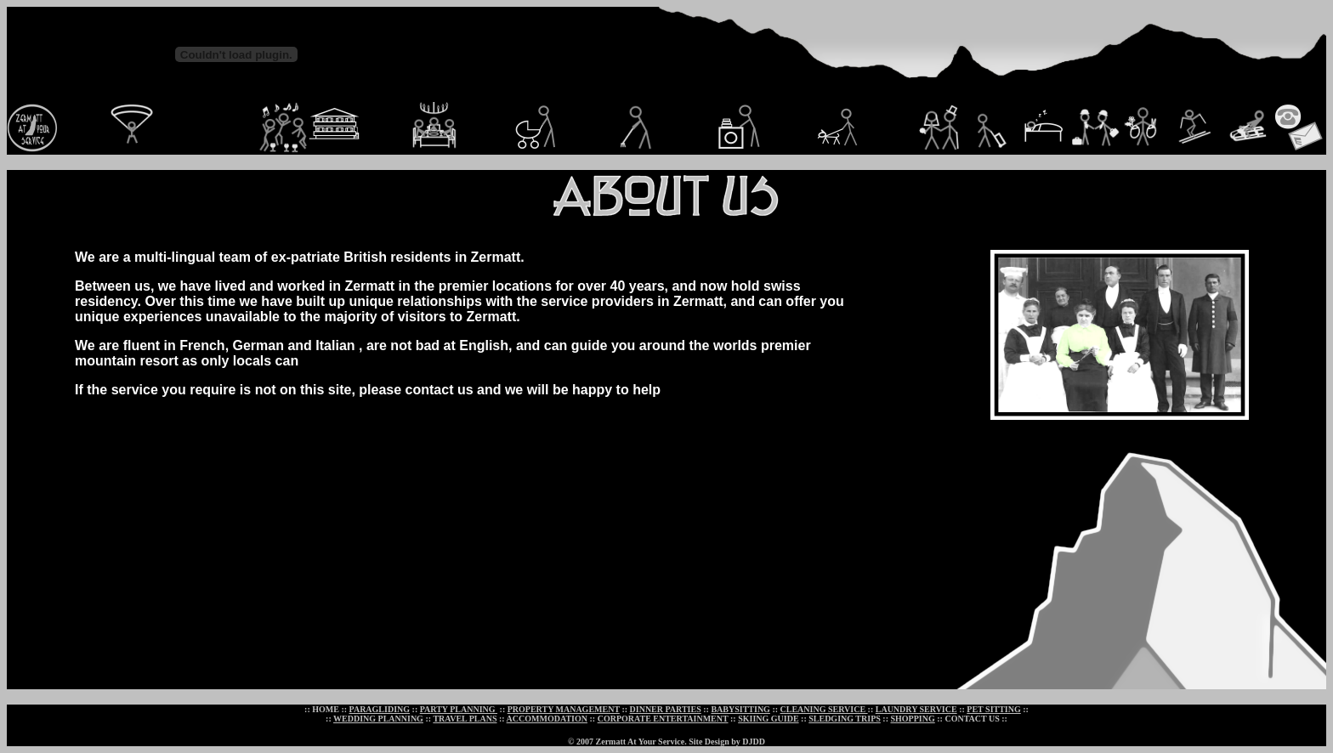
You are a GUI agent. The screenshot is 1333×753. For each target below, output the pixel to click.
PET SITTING (993, 709)
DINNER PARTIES (665, 709)
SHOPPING (913, 718)
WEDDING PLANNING (378, 718)
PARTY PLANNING (458, 709)
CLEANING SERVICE (824, 709)
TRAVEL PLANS (464, 718)
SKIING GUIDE (768, 718)
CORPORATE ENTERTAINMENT (663, 718)
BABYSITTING (740, 709)
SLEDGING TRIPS (844, 718)
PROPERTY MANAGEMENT (564, 709)
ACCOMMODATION (547, 718)
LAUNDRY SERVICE (916, 709)
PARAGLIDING (379, 709)
